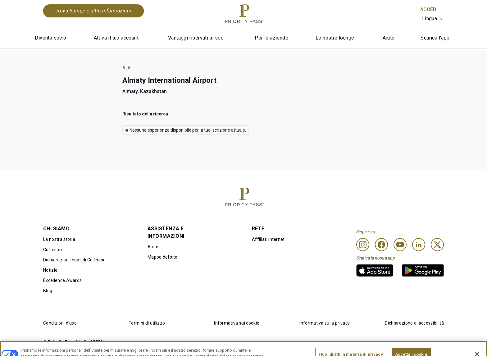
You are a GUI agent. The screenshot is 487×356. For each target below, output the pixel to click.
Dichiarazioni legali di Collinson (74, 259)
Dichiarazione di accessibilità (414, 323)
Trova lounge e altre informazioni (93, 11)
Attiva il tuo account (116, 38)
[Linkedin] (418, 244)
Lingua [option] (429, 18)
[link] (375, 270)
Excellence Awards (62, 280)
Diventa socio (50, 38)
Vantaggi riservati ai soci (196, 38)
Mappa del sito (162, 257)
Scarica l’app (435, 38)
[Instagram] (362, 244)
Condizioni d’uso (60, 323)
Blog (47, 290)
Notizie (50, 270)
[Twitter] (437, 244)
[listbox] (433, 18)
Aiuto (388, 38)
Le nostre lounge (335, 38)
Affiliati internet (268, 239)
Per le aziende (271, 38)
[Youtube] (400, 244)
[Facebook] (381, 244)
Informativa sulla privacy (324, 323)
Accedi (429, 9)
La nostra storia (59, 239)
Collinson (52, 249)
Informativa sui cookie (236, 323)
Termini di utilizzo (147, 323)
